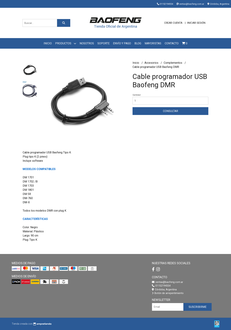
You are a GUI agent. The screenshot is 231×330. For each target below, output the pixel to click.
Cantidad (137, 95)
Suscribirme (197, 307)
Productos (65, 43)
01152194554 (161, 285)
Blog (137, 43)
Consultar (170, 111)
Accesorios (151, 62)
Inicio (48, 43)
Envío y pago (122, 43)
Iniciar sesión (196, 22)
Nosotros (87, 43)
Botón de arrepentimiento (168, 293)
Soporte (103, 43)
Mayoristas (153, 43)
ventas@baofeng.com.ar (167, 282)
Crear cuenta (173, 22)
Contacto (172, 43)
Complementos (173, 62)
